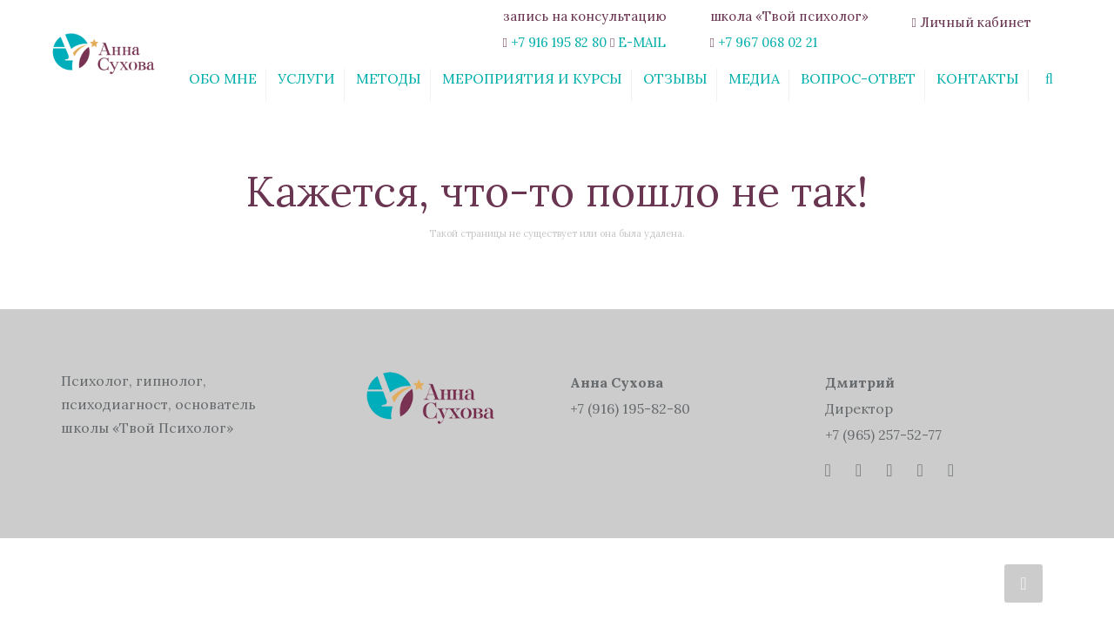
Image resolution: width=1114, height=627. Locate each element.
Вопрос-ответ (858, 78)
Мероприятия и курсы (532, 78)
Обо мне (223, 78)
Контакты (977, 78)
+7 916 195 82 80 (559, 42)
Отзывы (675, 78)
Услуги (306, 78)
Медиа (754, 78)
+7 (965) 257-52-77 (883, 434)
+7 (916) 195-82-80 (630, 408)
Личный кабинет (975, 22)
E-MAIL (642, 42)
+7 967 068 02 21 (767, 42)
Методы (388, 78)
